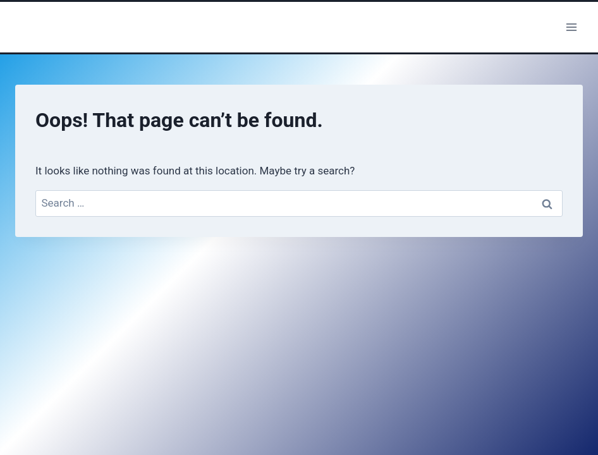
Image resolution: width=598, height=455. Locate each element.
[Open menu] (571, 27)
